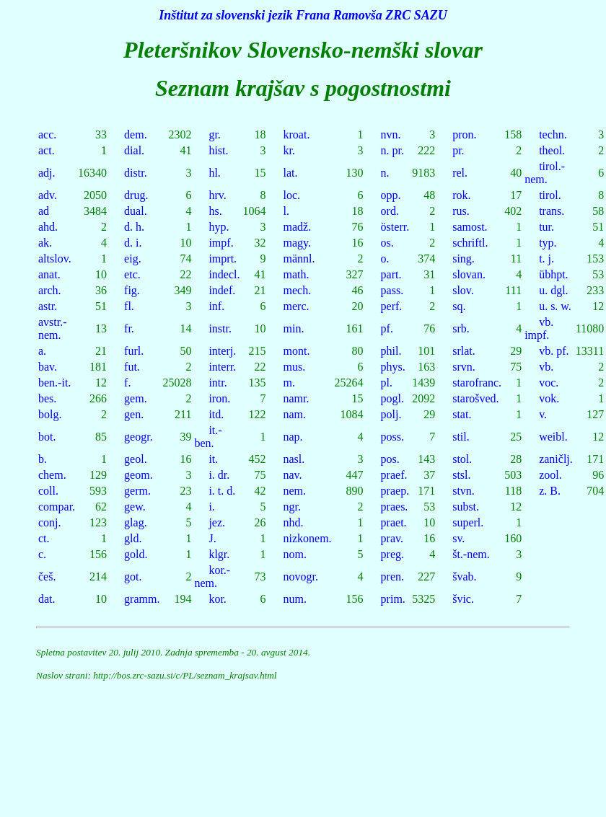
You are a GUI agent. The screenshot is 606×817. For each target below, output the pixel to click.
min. (294, 328)
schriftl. (470, 243)
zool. (550, 475)
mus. (295, 367)
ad (43, 211)
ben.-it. (54, 382)
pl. (386, 382)
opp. (391, 195)
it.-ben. (207, 436)
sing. (463, 258)
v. (543, 414)
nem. (295, 491)
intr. (217, 382)
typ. (547, 243)
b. (42, 459)
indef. (221, 290)
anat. (49, 274)
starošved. (475, 398)
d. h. (134, 227)
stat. (461, 414)
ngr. (292, 506)
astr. (47, 306)
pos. (390, 459)
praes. (394, 506)
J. (212, 538)
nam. (295, 414)
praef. (394, 475)
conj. (49, 522)
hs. (214, 211)
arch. (49, 290)
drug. (136, 195)
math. (296, 274)
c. (42, 554)
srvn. (463, 367)
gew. (135, 506)
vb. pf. (553, 351)
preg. (392, 554)
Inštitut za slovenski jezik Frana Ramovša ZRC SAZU (303, 15)
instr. (220, 328)
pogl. (392, 398)
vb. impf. (538, 328)
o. (385, 258)
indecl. (224, 274)
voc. (548, 382)
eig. (132, 258)
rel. (459, 173)
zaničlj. (556, 459)
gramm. (141, 599)
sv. (458, 538)
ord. (390, 211)
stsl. (461, 475)
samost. (469, 227)
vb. (546, 367)
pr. (458, 150)
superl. (467, 522)
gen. (134, 414)
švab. (464, 576)
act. (46, 150)
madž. (298, 227)
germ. (137, 491)
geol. (135, 459)
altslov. (54, 258)
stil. (461, 436)
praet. (394, 522)
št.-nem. (471, 554)
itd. (216, 414)
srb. (461, 328)
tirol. (550, 195)
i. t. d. (221, 491)
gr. (214, 134)
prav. (392, 538)
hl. (214, 173)
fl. (129, 306)
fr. (129, 328)
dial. (134, 150)
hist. (218, 150)
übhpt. (553, 274)
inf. (216, 306)
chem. (52, 475)
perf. (392, 306)
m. (289, 382)
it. (213, 459)
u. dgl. (553, 290)
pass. (392, 290)
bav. (47, 367)
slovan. (469, 274)
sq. (458, 306)
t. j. (546, 258)
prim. (393, 599)
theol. (552, 150)
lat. (291, 173)
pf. (387, 328)
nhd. (294, 522)
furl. (134, 351)
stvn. (463, 491)
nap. (293, 436)
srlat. (463, 351)
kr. (289, 150)
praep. (395, 491)
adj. (47, 173)
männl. (299, 258)
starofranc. (476, 382)
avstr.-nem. (52, 328)
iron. (219, 398)
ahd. (48, 227)
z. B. (550, 491)
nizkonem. (308, 538)
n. (385, 173)
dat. (47, 599)
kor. (217, 599)
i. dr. (218, 475)
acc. (47, 134)
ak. (45, 243)
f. (127, 382)
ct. (44, 538)
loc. (292, 195)
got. (132, 576)
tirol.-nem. (544, 172)
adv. (47, 195)
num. (295, 599)
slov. (463, 290)
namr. (296, 398)
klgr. (218, 554)
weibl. (553, 436)
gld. (132, 538)
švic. (463, 599)
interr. (222, 367)
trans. (551, 211)
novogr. (301, 576)
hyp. (218, 227)
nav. (293, 475)
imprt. (222, 258)
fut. (132, 367)
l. (286, 211)
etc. (132, 274)
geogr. (138, 436)
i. (211, 506)
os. (387, 243)
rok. (461, 195)
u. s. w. (555, 306)
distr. (135, 173)
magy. (298, 243)
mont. (297, 351)
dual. (135, 211)
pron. (464, 134)
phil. (391, 351)
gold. (135, 554)
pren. (392, 576)
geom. (138, 475)
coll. (48, 491)
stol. (462, 459)
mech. (298, 290)
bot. (47, 436)
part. (391, 274)
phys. (393, 367)
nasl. (294, 459)
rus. (461, 211)
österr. (395, 227)
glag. (135, 522)
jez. (216, 522)
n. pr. (392, 150)
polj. (391, 414)
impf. (220, 243)
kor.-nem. (212, 576)
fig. (132, 290)
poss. (392, 436)
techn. (553, 134)
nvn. (391, 134)
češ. (47, 576)
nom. (295, 554)
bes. (47, 398)
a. (42, 351)
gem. (135, 398)
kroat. (297, 134)
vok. (549, 398)
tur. (546, 227)
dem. (135, 134)
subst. (465, 506)
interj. (222, 351)
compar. (56, 506)
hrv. (217, 195)
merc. (296, 306)
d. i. (132, 243)
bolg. (49, 414)
